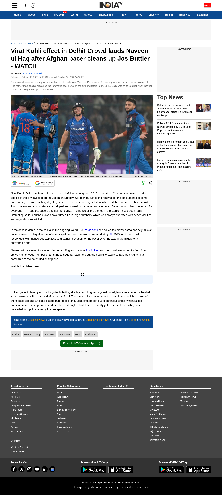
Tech (124, 14)
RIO (139, 487)
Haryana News (157, 401)
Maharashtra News (189, 392)
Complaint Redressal (21, 405)
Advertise (15, 401)
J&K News (155, 435)
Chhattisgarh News (159, 427)
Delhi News (155, 397)
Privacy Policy (111, 487)
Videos (31, 14)
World (74, 14)
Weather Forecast (19, 447)
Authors (14, 427)
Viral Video (90, 334)
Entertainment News (66, 410)
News (13, 43)
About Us (15, 397)
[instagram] (29, 469)
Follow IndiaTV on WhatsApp (81, 343)
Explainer (202, 14)
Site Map (77, 487)
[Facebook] (14, 469)
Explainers (62, 422)
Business (184, 14)
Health (169, 14)
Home (17, 14)
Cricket (30, 43)
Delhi (77, 334)
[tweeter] (21, 469)
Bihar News (155, 392)
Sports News (63, 414)
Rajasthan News (188, 397)
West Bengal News (189, 405)
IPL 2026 (59, 14)
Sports (88, 14)
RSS (147, 487)
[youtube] (37, 469)
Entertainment (107, 14)
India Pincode (17, 451)
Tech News (62, 418)
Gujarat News (156, 431)
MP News (154, 410)
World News (63, 397)
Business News (64, 427)
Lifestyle (154, 14)
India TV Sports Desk (32, 73)
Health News (63, 431)
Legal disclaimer (93, 487)
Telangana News (188, 401)
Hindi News (16, 418)
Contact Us (16, 392)
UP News (154, 422)
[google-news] (52, 469)
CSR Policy (127, 487)
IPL (111, 234)
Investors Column (19, 414)
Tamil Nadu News (158, 418)
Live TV (14, 422)
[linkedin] (45, 469)
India (45, 14)
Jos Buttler (92, 250)
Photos (138, 14)
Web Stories (17, 431)
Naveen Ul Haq (32, 334)
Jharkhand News (158, 405)
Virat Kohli (91, 230)
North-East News (158, 414)
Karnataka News (157, 440)
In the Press (16, 410)
